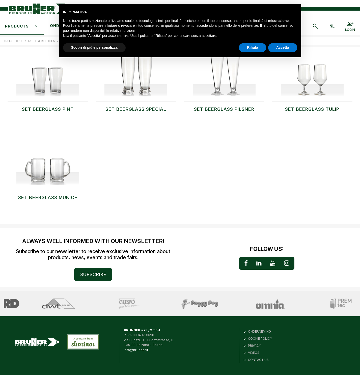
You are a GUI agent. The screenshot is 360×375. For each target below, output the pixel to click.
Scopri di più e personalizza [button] (94, 47)
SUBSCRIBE (93, 274)
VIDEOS (253, 353)
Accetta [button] (282, 47)
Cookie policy (260, 338)
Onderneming (259, 331)
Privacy (254, 345)
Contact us (258, 360)
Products (17, 26)
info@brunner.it (136, 350)
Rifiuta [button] (252, 47)
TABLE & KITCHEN (41, 41)
